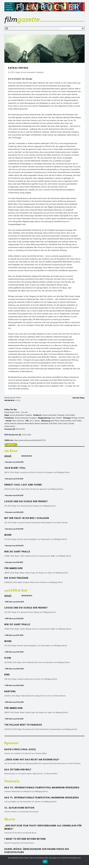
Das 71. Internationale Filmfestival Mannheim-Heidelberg (41, 798)
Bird (7, 675)
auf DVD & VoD (15, 590)
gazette (22, 19)
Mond (8, 535)
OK (45, 861)
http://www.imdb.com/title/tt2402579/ (30, 440)
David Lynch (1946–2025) (20, 750)
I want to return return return (25, 839)
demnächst (26, 456)
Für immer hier (13, 568)
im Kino (11, 451)
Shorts (9, 819)
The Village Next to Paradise (23, 725)
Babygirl (10, 692)
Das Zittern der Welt (17, 770)
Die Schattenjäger (16, 578)
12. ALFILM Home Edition (19, 808)
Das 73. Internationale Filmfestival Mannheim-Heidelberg (41, 788)
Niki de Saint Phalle (17, 552)
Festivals (11, 781)
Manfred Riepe (79, 398)
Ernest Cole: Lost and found (23, 485)
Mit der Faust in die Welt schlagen (26, 518)
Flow (7, 658)
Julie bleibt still (15, 468)
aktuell (7, 456)
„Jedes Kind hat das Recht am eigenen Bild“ (32, 760)
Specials (11, 743)
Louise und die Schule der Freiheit (26, 502)
